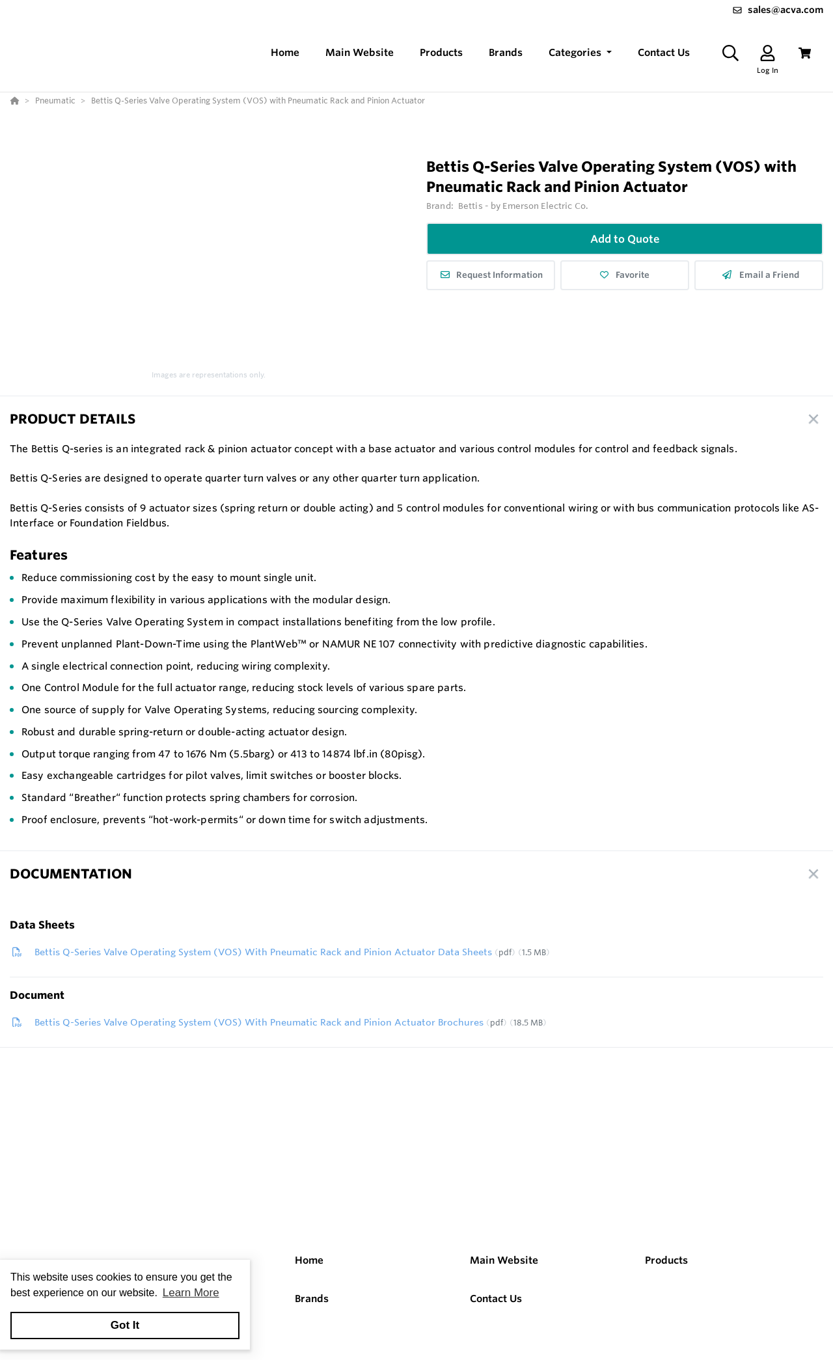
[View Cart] (804, 53)
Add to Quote (625, 238)
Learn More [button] (191, 1292)
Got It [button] (125, 1325)
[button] (580, 53)
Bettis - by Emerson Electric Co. (523, 205)
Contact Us (496, 1298)
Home (309, 1260)
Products (666, 1260)
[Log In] (767, 53)
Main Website (504, 1260)
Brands (312, 1298)
